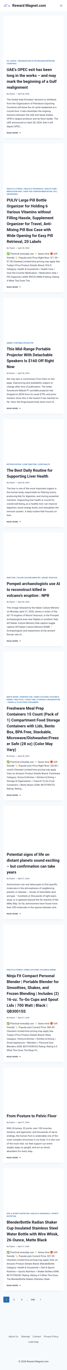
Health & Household (33, 189)
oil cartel (12, 61)
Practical (19, 700)
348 (33, 1299)
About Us (13, 1336)
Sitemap (25, 1336)
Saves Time (30, 700)
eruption (11, 578)
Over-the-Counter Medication (37, 191)
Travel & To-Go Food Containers (23, 702)
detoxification (14, 464)
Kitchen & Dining (48, 970)
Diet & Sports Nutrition (18, 1214)
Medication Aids (14, 191)
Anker (9, 343)
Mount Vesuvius (49, 578)
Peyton (12, 94)
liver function (29, 464)
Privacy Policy (51, 1336)
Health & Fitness (15, 189)
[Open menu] (61, 5)
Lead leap (33, 1341)
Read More (14, 133)
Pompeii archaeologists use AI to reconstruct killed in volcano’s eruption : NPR (33, 589)
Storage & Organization (48, 700)
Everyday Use (26, 697)
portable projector (24, 343)
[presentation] (33, 36)
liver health (44, 464)
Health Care (51, 189)
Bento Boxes (13, 697)
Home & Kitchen (41, 697)
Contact (37, 1336)
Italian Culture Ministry (29, 578)
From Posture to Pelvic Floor (32, 1116)
